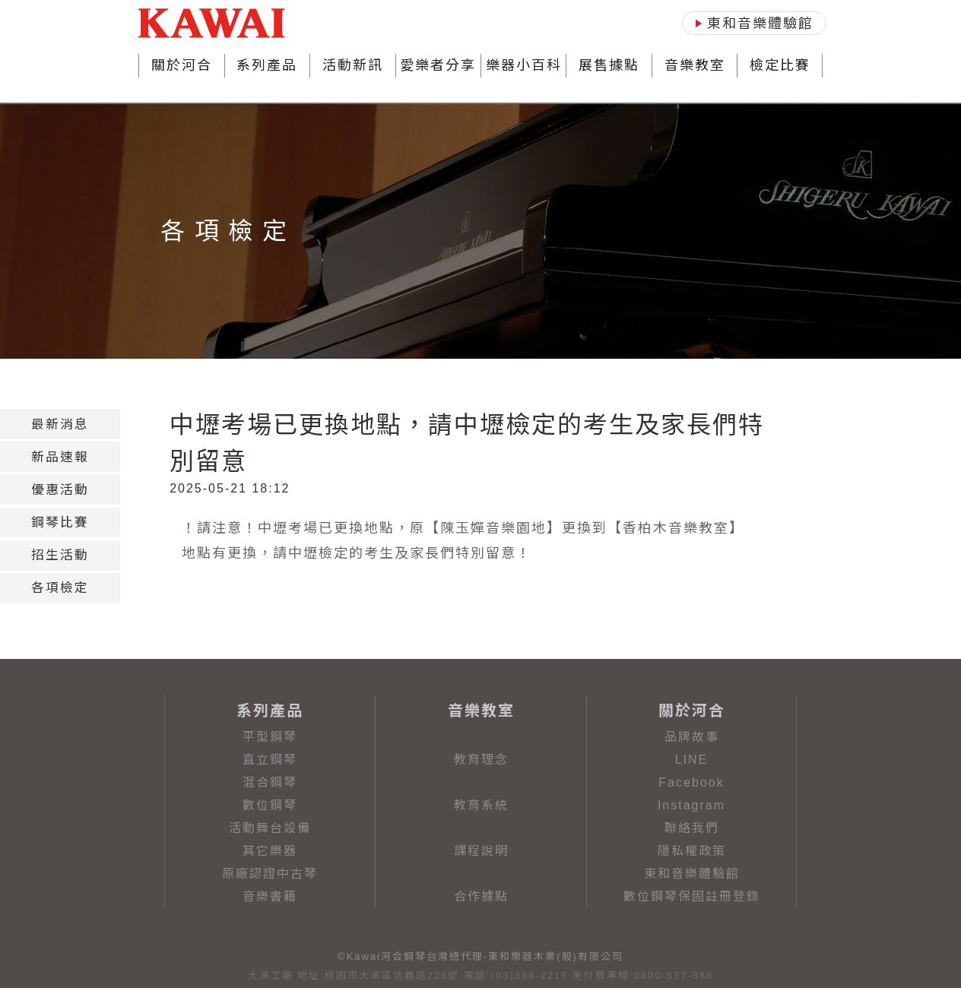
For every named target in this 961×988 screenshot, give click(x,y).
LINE (692, 759)
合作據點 (481, 896)
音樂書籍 (270, 896)
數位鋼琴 (270, 805)
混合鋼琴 (270, 782)
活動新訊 (352, 65)
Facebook (691, 782)
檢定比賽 (780, 65)
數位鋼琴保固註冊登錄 (691, 896)
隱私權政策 (692, 850)
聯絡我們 (691, 828)
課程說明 (481, 850)
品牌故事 (691, 736)
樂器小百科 (524, 65)
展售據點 (609, 65)
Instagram (691, 805)
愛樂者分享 (438, 65)
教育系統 (481, 805)
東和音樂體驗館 (692, 873)
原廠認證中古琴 (270, 873)
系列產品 (266, 65)
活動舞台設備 (270, 828)
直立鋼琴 (270, 759)
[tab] (60, 424)
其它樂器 (270, 850)
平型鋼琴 (270, 736)
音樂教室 (694, 65)
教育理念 (481, 759)
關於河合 (181, 65)
